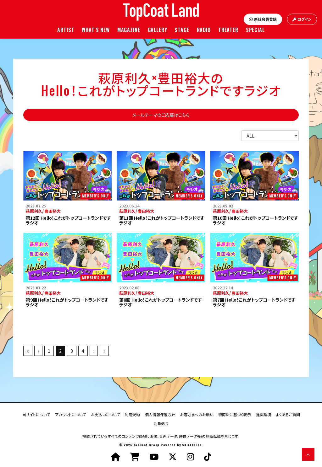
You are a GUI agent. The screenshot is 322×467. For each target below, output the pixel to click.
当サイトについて (36, 414)
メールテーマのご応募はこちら (161, 115)
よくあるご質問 (288, 414)
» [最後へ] (104, 351)
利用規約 (132, 414)
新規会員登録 (263, 19)
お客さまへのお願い (196, 414)
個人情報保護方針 (160, 414)
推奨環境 (263, 414)
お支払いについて (105, 414)
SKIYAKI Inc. (192, 445)
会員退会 (161, 423)
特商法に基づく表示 (234, 414)
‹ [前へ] (38, 351)
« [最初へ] (28, 351)
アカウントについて (70, 414)
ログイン (302, 19)
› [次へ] (93, 351)
